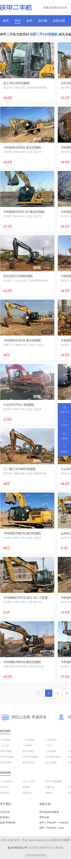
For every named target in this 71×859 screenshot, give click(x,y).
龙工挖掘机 (51, 762)
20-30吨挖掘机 (52, 757)
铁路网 (26, 787)
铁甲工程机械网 (53, 781)
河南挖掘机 (5, 751)
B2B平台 (27, 792)
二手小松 (4, 745)
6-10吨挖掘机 (7, 757)
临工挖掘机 (5, 762)
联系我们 (5, 817)
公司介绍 (5, 812)
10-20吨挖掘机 (30, 757)
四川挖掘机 (28, 751)
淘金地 (48, 792)
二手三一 (50, 745)
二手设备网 (5, 781)
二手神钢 (27, 745)
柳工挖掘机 (28, 762)
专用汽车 (4, 787)
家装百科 (4, 792)
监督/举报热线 (8, 822)
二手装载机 (28, 740)
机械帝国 (50, 787)
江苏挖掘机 (51, 751)
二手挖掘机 (5, 740)
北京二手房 (28, 781)
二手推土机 (51, 740)
